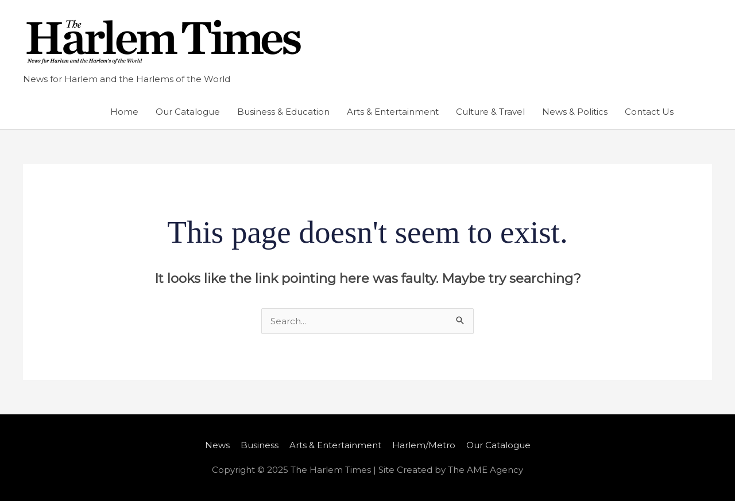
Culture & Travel (490, 111)
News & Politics (575, 111)
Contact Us (649, 111)
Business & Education (283, 111)
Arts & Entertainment (393, 111)
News (217, 445)
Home (124, 111)
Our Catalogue (188, 111)
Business (259, 445)
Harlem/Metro (423, 445)
